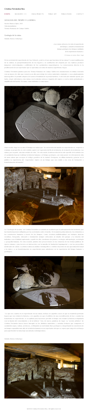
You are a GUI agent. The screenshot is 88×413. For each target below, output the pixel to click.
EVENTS (7, 14)
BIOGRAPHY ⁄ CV (21, 14)
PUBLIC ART (52, 14)
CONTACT (80, 14)
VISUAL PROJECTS (37, 14)
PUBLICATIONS (66, 14)
